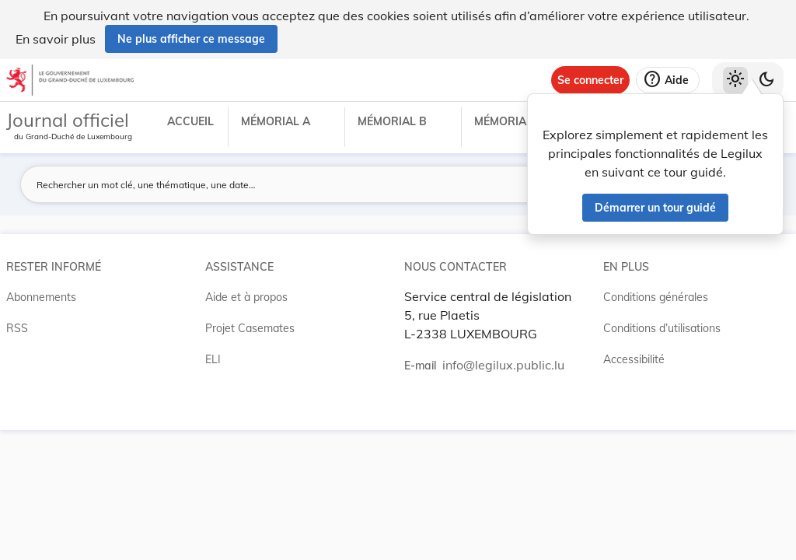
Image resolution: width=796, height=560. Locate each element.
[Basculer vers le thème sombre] (766, 80)
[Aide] (668, 80)
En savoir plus (56, 39)
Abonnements (41, 297)
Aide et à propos (246, 297)
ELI (213, 359)
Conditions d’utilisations (662, 328)
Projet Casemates (250, 328)
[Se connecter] (590, 80)
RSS (17, 328)
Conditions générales (655, 297)
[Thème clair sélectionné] (735, 80)
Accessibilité (634, 359)
